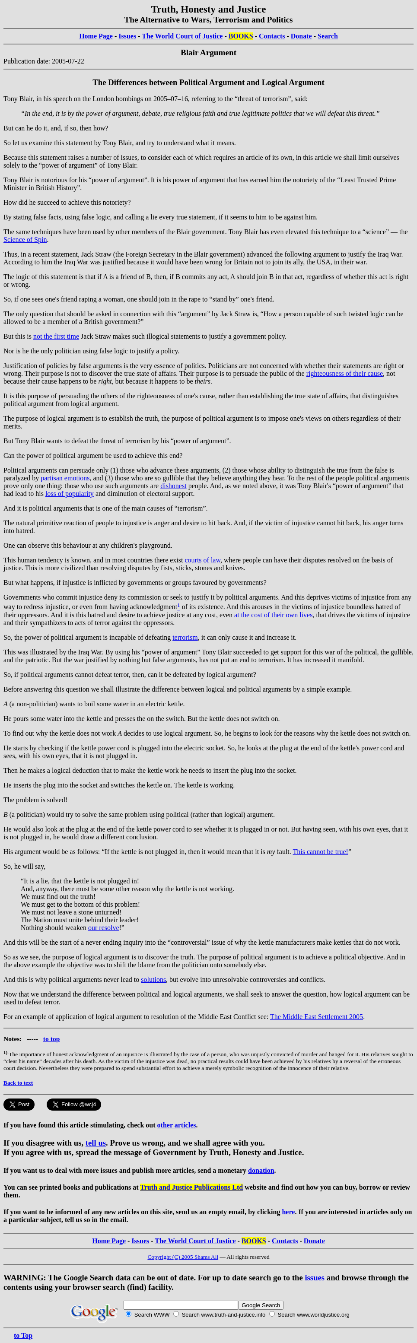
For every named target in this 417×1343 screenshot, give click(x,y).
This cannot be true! (320, 851)
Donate (301, 36)
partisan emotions (65, 478)
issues (315, 1277)
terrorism (185, 637)
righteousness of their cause (344, 373)
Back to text (18, 1082)
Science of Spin (25, 239)
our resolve (103, 927)
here (288, 1212)
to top (51, 1038)
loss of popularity (69, 493)
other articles (176, 1125)
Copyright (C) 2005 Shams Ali (182, 1257)
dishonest (173, 485)
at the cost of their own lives (273, 615)
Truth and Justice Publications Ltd (191, 1187)
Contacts (272, 36)
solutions (153, 979)
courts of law (202, 560)
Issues (127, 36)
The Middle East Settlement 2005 (316, 1016)
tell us (96, 1142)
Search (328, 36)
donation (261, 1170)
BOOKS (241, 36)
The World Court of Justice (182, 36)
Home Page (96, 36)
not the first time (56, 336)
